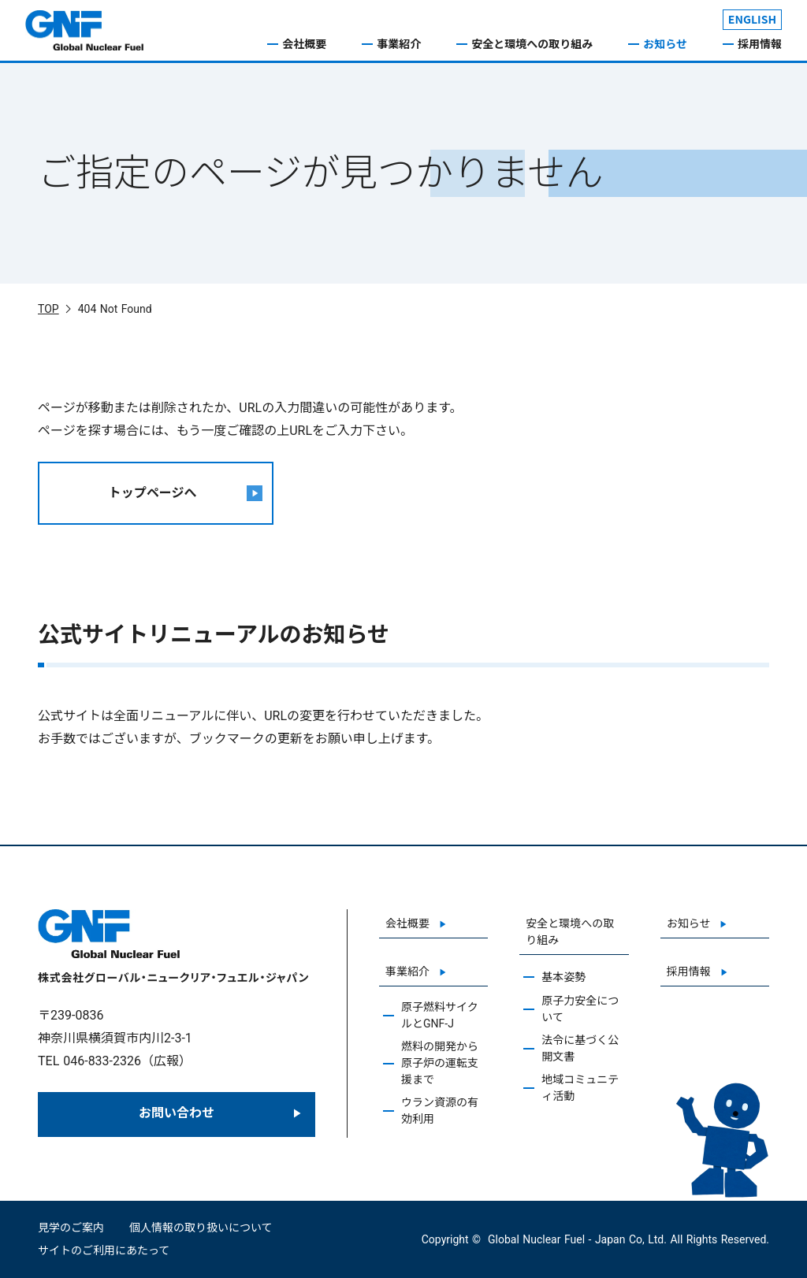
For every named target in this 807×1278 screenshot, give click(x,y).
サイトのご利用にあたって (103, 1250)
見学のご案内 (71, 1227)
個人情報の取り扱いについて (201, 1227)
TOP (48, 309)
